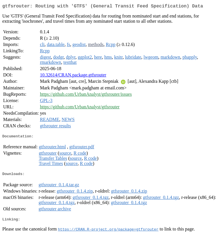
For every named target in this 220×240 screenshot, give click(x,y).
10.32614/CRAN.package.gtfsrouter (73, 76)
